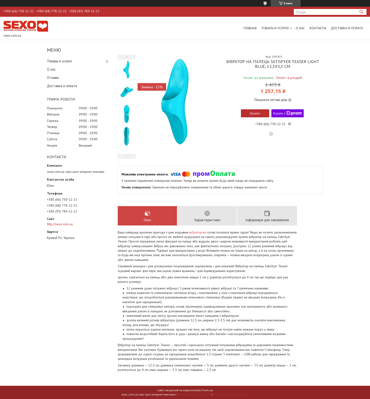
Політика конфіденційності (231, 394)
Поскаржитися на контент (194, 394)
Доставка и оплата (347, 28)
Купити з (287, 113)
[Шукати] (361, 12)
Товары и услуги (275, 28)
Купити (255, 113)
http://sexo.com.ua (60, 224)
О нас (300, 28)
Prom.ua (207, 390)
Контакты (318, 28)
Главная (250, 28)
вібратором (197, 232)
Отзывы (53, 77)
